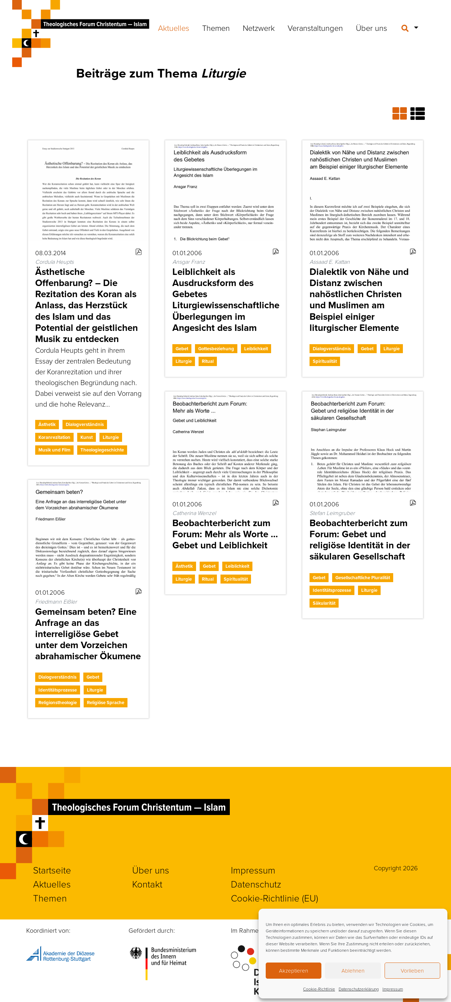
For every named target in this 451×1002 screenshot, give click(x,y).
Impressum (392, 989)
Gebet (182, 348)
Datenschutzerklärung (359, 989)
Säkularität (324, 603)
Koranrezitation (54, 437)
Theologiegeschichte (102, 449)
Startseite (52, 869)
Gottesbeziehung (216, 348)
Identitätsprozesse (332, 590)
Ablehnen (352, 970)
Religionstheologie (57, 702)
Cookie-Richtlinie (319, 989)
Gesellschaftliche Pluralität (362, 577)
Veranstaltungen (315, 27)
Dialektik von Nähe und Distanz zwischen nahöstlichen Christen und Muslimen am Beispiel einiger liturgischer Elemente (359, 299)
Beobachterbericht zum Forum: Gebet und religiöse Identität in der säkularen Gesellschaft (360, 539)
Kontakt (147, 883)
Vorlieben (412, 970)
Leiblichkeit (256, 348)
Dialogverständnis (85, 424)
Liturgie (111, 437)
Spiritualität (325, 361)
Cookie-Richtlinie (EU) (274, 897)
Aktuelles (173, 27)
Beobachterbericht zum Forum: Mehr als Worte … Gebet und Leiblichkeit (225, 534)
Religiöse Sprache (105, 702)
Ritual (208, 361)
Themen (216, 27)
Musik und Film (54, 449)
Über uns (371, 27)
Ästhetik (47, 424)
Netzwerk (259, 27)
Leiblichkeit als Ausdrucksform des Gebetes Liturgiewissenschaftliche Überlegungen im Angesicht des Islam (225, 299)
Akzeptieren (293, 970)
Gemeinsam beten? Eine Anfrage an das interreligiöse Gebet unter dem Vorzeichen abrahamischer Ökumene (88, 634)
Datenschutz (256, 883)
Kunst (86, 437)
